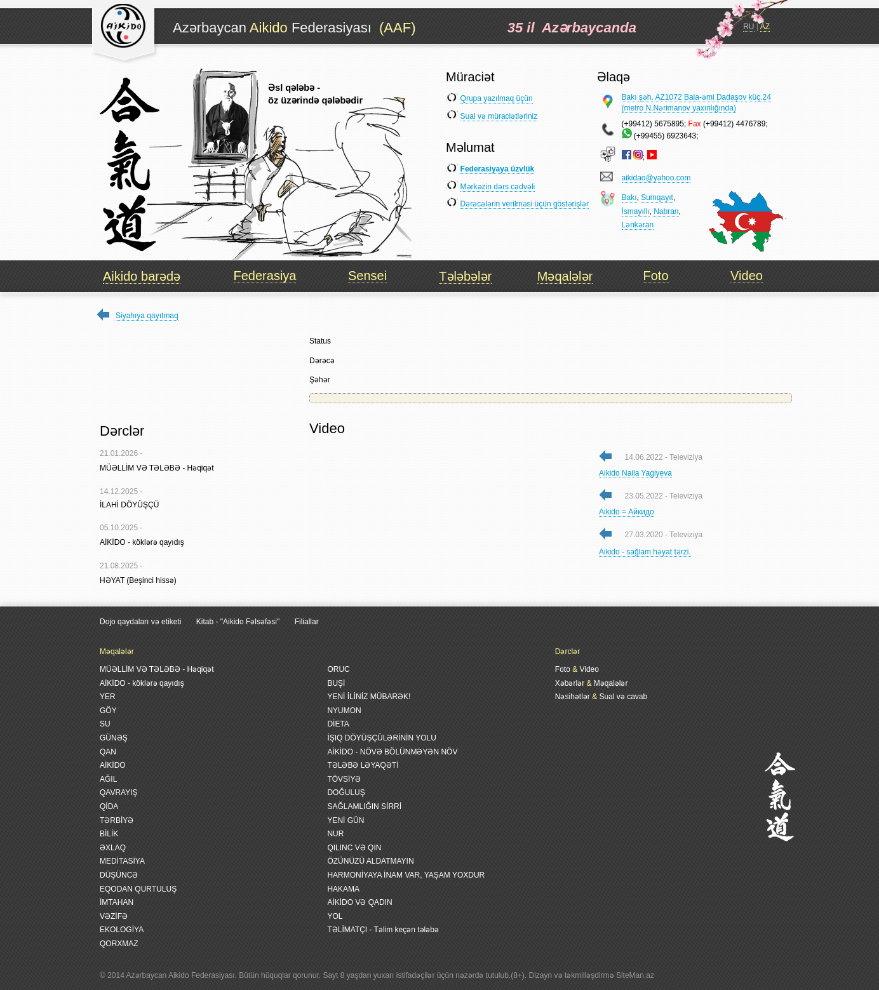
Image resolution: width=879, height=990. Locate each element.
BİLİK (109, 833)
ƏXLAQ (113, 847)
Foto (655, 276)
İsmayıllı (636, 211)
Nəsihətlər (572, 696)
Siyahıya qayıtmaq (147, 315)
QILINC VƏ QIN (354, 847)
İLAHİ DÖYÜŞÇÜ (129, 504)
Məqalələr (565, 276)
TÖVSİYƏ (344, 779)
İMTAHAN (116, 902)
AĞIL (108, 779)
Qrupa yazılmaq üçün (496, 98)
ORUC (338, 669)
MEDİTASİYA (122, 861)
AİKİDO (113, 765)
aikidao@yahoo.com (656, 177)
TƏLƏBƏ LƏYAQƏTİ (362, 765)
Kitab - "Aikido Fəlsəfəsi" (239, 621)
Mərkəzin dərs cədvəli (497, 186)
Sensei (367, 276)
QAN (108, 751)
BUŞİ (336, 683)
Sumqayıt (657, 197)
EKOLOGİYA (122, 929)
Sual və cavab (623, 696)
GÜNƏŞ (114, 737)
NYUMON (344, 710)
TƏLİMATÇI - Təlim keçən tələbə (383, 929)
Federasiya (265, 276)
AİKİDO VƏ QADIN (359, 902)
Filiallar (307, 621)
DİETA (338, 723)
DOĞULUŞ (346, 792)
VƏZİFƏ (114, 916)
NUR (335, 833)
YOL (334, 916)
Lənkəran (638, 224)
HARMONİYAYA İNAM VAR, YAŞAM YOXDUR (406, 875)
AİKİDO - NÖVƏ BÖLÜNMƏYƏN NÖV (392, 751)
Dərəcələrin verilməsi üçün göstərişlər (524, 203)
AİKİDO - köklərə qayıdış (142, 542)
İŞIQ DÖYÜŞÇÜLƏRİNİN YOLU (381, 737)
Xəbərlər (569, 683)
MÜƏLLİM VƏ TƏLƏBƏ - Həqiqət (156, 468)
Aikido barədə (141, 276)
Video (746, 276)
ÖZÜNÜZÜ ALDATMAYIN (370, 861)
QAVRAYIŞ (119, 792)
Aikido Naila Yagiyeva (635, 473)
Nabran (666, 211)
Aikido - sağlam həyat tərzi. (645, 551)
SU (105, 723)
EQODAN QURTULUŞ (138, 889)
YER (108, 696)
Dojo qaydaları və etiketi (140, 621)
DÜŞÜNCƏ (119, 875)
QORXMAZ (119, 943)
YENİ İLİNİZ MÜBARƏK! (368, 696)
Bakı (629, 197)
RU (748, 26)
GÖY (108, 710)
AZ (765, 26)
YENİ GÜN (345, 820)
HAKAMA (343, 889)
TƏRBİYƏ (116, 820)
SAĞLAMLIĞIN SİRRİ (364, 806)
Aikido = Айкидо (626, 511)
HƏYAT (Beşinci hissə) (138, 580)
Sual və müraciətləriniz (499, 116)
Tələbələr (465, 276)
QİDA (109, 806)
